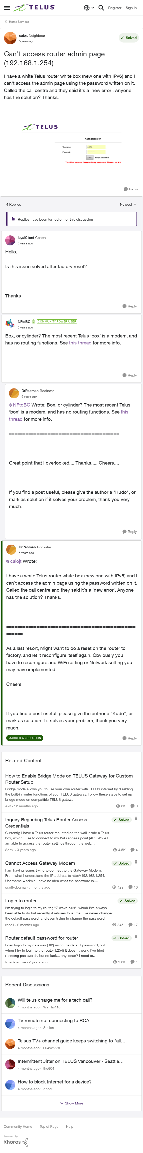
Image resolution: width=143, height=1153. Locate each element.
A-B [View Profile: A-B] (8, 806)
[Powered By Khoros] (71, 1141)
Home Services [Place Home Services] (16, 22)
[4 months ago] (29, 1007)
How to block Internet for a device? (55, 1081)
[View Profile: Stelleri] (10, 1024)
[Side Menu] (6, 8)
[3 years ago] (25, 849)
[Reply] (131, 189)
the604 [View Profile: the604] (48, 1068)
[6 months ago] (27, 924)
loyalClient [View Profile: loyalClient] (26, 237)
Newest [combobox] (128, 204)
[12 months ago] (25, 806)
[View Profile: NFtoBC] (10, 324)
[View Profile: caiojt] (10, 38)
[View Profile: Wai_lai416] (10, 1003)
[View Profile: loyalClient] (10, 240)
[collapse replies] (71, 233)
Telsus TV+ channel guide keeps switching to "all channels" (69, 1041)
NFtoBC (21, 405)
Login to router (20, 900)
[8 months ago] (38, 887)
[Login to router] (60, 913)
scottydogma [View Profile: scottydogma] (15, 887)
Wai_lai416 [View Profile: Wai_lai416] (51, 1007)
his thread (81, 342)
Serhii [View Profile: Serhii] (9, 850)
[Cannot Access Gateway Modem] (57, 875)
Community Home (18, 1126)
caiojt (16, 561)
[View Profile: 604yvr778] (10, 1044)
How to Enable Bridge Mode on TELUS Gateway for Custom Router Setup (69, 779)
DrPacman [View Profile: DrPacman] (30, 391)
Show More (71, 1103)
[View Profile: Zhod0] (10, 1085)
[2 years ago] (37, 962)
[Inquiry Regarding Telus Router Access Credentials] (57, 838)
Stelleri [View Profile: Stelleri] (48, 1027)
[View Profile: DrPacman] (14, 393)
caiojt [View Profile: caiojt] (23, 35)
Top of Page (49, 1126)
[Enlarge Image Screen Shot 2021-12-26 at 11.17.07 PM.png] (72, 143)
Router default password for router (41, 938)
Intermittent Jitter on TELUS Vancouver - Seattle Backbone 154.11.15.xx (68, 1061)
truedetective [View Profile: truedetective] (15, 962)
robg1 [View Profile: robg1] (9, 924)
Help (69, 1126)
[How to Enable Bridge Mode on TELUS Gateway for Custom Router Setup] (71, 794)
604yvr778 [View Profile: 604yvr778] (51, 1048)
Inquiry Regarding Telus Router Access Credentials (46, 823)
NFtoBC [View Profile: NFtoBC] (24, 321)
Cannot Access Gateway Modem (40, 863)
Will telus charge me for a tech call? (55, 1000)
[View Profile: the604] (10, 1064)
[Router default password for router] (57, 950)
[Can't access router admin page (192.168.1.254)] (25, 243)
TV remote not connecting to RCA (53, 1020)
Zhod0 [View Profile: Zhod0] (48, 1089)
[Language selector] (89, 8)
